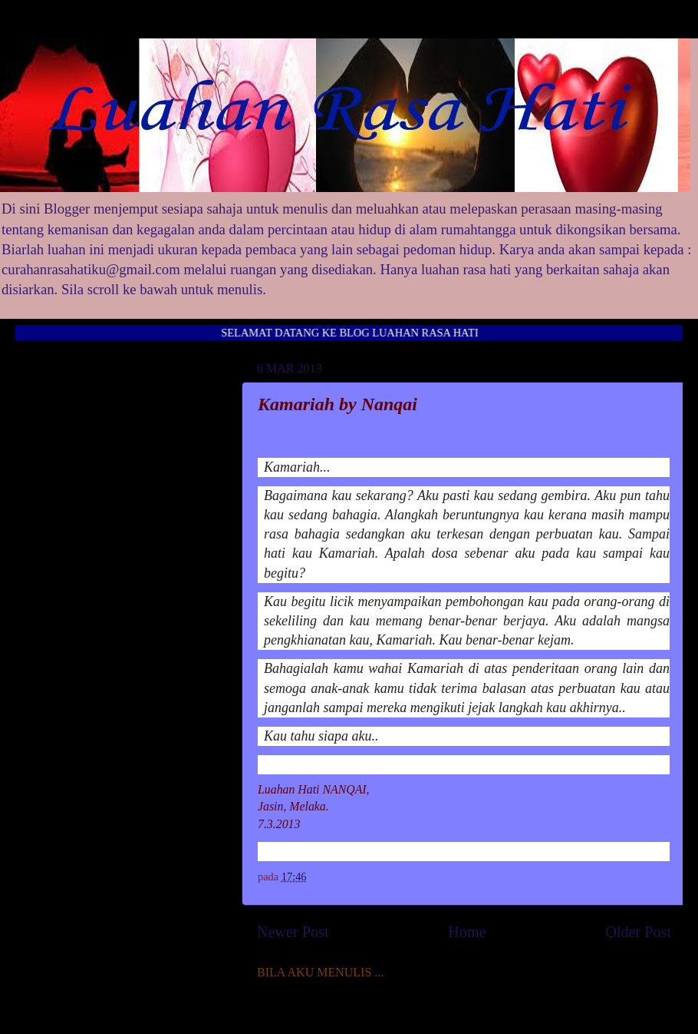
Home (467, 931)
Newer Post (293, 931)
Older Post (638, 931)
